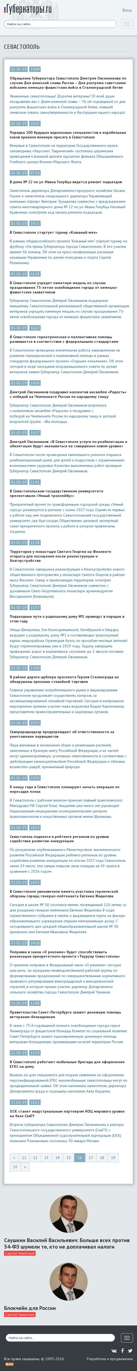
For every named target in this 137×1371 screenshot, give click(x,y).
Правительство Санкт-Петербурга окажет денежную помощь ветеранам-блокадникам (65, 1014)
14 (57, 1157)
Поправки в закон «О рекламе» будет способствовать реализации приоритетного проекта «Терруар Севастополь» (65, 954)
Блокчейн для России (30, 1308)
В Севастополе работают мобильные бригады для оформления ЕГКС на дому (67, 1064)
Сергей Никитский (19, 1253)
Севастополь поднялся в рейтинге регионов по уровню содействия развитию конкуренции (59, 839)
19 (113, 1157)
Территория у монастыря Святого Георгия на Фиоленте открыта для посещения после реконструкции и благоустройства (60, 556)
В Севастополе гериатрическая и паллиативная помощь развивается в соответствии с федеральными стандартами (64, 339)
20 (15, 1166)
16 (80, 1157)
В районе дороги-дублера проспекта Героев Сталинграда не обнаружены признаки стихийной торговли (64, 679)
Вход (127, 10)
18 (102, 1157)
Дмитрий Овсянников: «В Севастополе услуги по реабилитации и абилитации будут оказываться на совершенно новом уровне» (68, 444)
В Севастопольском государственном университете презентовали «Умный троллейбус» (56, 493)
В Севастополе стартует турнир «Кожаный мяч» (53, 232)
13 (46, 1157)
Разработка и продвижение (110, 1358)
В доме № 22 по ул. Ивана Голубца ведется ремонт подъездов (66, 182)
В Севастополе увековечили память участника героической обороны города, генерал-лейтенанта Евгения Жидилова (64, 893)
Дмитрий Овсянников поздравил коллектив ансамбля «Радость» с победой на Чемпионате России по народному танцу (68, 394)
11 (24, 1157)
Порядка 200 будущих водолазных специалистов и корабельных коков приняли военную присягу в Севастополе (68, 135)
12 (35, 1157)
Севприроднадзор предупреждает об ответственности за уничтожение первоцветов (62, 734)
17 (91, 1157)
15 (68, 1157)
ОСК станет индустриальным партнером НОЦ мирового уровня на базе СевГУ (67, 1113)
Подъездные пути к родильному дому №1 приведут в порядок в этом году (67, 618)
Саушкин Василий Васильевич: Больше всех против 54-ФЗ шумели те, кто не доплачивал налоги (67, 1243)
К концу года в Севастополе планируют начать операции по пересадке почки (64, 789)
